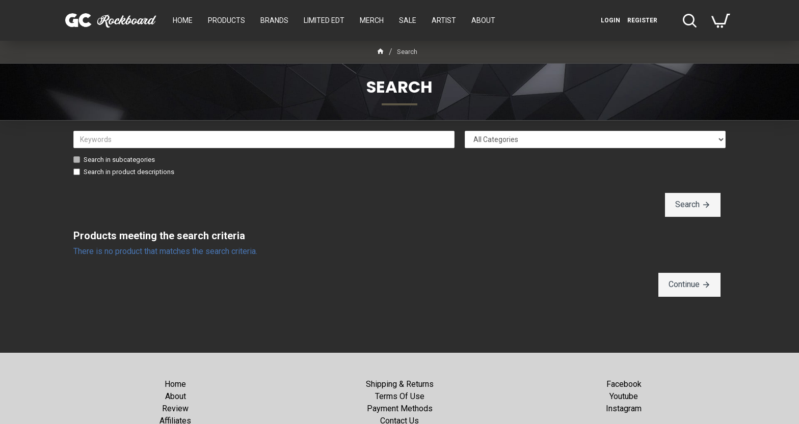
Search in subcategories (114, 159)
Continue (684, 284)
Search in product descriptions (123, 172)
